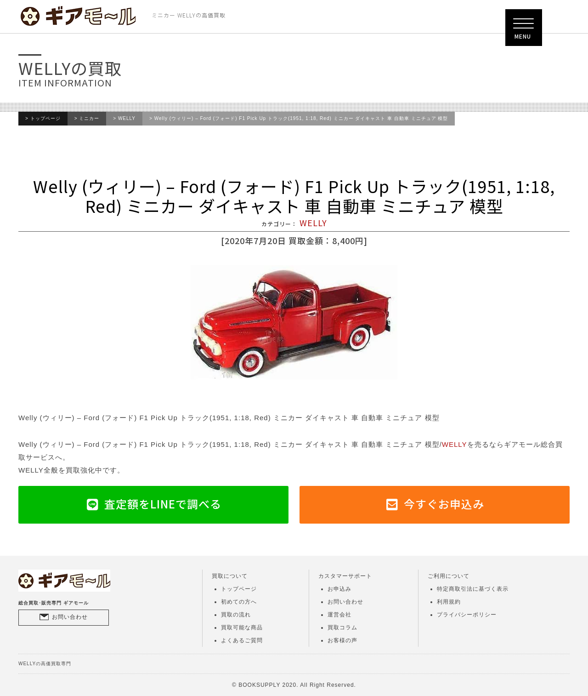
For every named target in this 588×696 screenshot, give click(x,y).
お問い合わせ (70, 617)
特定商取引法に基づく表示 (473, 589)
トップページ (45, 118)
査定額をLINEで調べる (162, 504)
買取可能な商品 (242, 627)
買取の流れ (236, 614)
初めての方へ (239, 602)
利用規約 (449, 602)
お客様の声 (342, 640)
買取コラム (342, 627)
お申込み (339, 589)
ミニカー (89, 118)
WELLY (127, 118)
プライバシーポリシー (467, 614)
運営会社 (339, 614)
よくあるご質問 (242, 640)
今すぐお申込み (444, 504)
